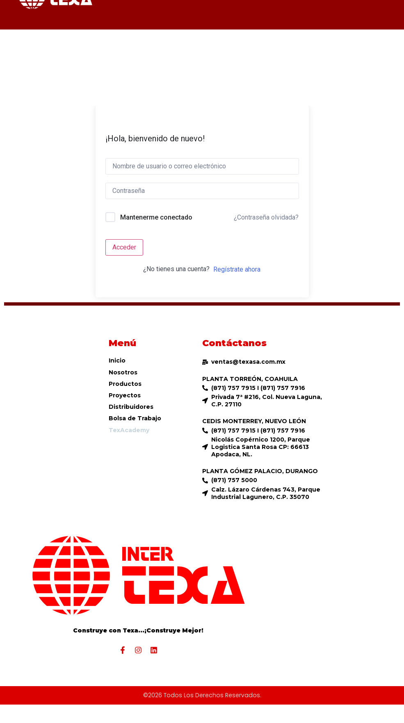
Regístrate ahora (236, 269)
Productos (125, 384)
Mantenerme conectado (156, 217)
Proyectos (125, 395)
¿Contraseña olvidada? (266, 217)
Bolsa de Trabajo (135, 418)
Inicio (117, 360)
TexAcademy (129, 430)
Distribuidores (131, 406)
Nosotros (123, 372)
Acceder (124, 247)
